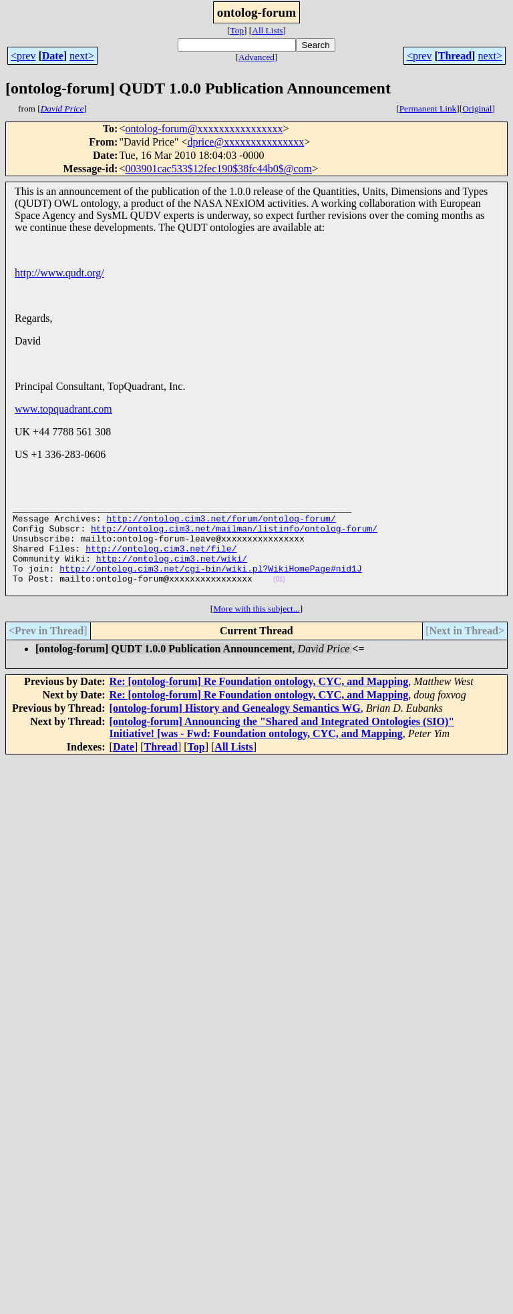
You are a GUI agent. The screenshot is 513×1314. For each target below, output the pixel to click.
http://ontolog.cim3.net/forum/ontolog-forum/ (220, 524)
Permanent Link (428, 108)
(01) (279, 597)
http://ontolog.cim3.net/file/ (161, 560)
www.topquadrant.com (63, 409)
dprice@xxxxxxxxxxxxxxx (245, 142)
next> (81, 55)
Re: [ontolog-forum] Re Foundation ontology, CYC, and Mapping (259, 701)
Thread (455, 55)
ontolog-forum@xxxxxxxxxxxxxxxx (204, 128)
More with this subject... (256, 629)
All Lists (267, 30)
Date (52, 55)
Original (477, 108)
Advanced (256, 57)
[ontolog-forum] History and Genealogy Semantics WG (235, 728)
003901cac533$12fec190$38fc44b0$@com (218, 168)
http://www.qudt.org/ (59, 272)
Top (237, 30)
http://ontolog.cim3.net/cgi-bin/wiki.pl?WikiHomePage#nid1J (210, 584)
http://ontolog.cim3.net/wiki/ (171, 572)
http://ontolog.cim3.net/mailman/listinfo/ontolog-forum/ (234, 536)
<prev (23, 55)
